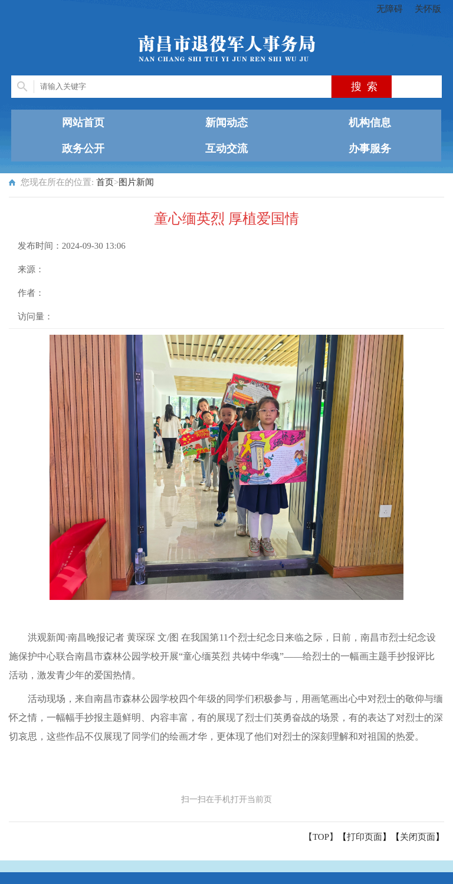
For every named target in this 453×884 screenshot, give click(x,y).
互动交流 (226, 148)
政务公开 (83, 148)
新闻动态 (226, 122)
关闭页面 (417, 837)
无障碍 (389, 9)
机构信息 (370, 122)
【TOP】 (321, 837)
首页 (105, 182)
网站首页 (83, 122)
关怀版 (428, 9)
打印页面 (364, 837)
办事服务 (370, 148)
